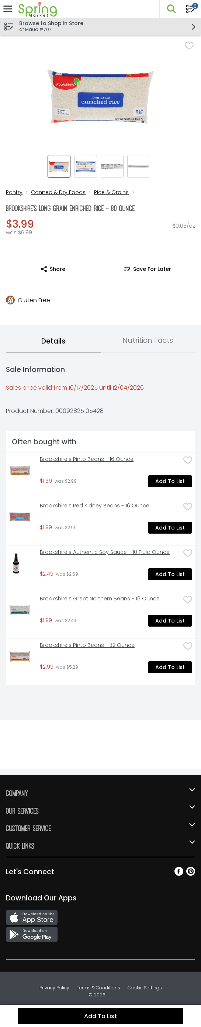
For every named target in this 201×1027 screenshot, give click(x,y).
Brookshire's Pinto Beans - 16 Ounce (87, 459)
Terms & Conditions (98, 988)
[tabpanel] (100, 521)
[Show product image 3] (112, 166)
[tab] (53, 341)
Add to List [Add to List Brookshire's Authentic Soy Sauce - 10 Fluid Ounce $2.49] (170, 574)
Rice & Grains (111, 192)
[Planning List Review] (190, 11)
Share (53, 269)
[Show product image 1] (59, 166)
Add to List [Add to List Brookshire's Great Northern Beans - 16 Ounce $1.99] (170, 620)
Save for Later (147, 269)
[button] (171, 9)
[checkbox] (189, 46)
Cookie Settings (145, 988)
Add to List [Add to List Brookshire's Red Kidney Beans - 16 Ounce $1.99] (170, 527)
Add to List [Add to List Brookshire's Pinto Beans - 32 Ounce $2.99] (170, 667)
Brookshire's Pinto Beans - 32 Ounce (87, 645)
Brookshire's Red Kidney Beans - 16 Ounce (94, 505)
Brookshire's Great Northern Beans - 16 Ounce (100, 598)
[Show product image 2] (85, 166)
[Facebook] (178, 873)
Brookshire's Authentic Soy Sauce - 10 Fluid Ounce (105, 552)
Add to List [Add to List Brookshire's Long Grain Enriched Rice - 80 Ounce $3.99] (100, 1016)
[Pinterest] (190, 873)
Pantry (14, 192)
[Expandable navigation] (8, 9)
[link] (148, 269)
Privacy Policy (54, 988)
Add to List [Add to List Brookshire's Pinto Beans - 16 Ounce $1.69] (170, 481)
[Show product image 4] (138, 166)
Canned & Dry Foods (58, 192)
